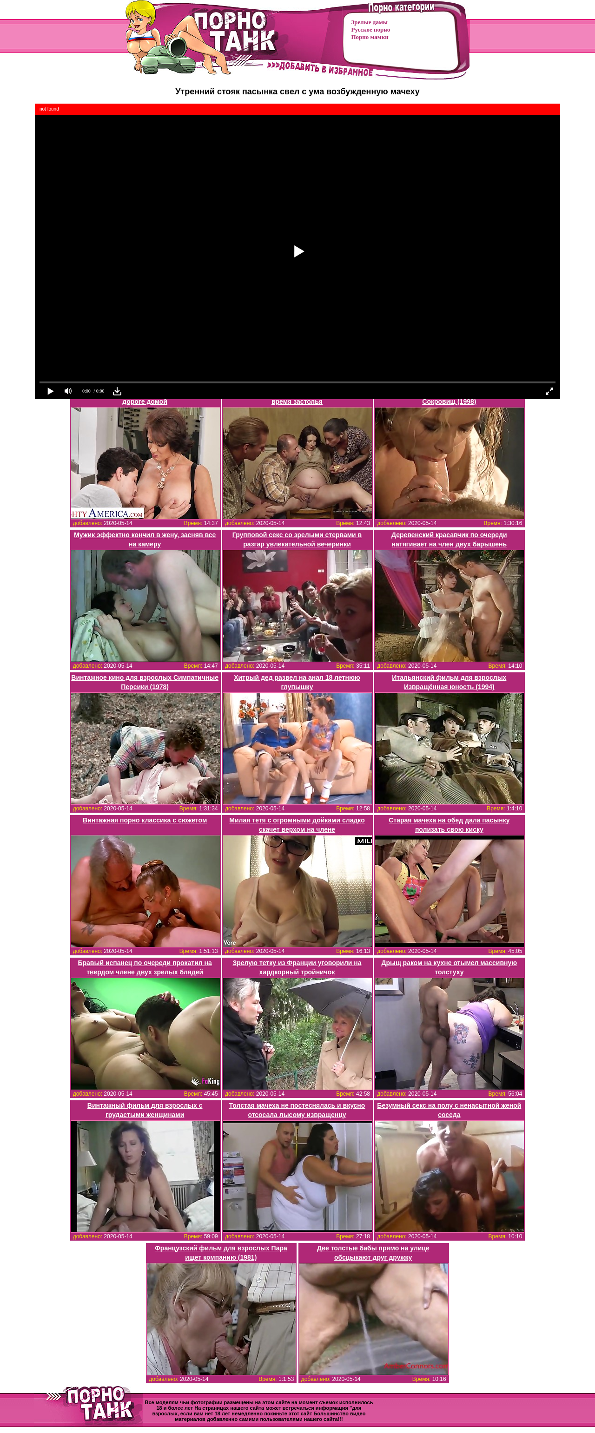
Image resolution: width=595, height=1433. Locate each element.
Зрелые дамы (369, 22)
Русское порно (370, 29)
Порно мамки (370, 36)
